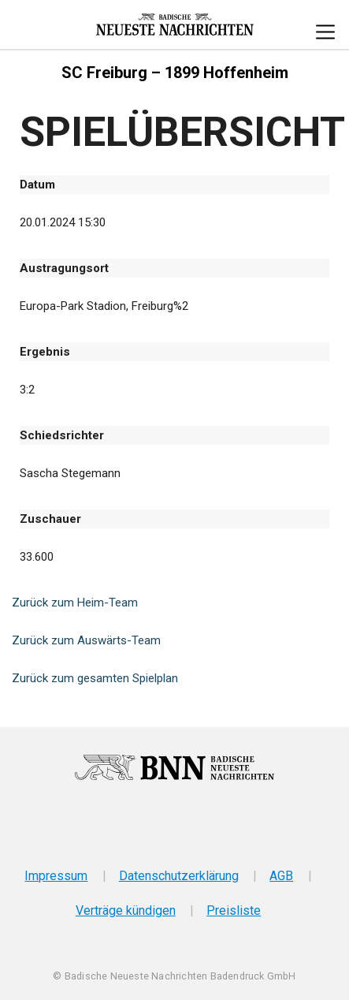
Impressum (55, 875)
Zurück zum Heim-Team (75, 602)
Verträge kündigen (126, 910)
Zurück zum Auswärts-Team (86, 640)
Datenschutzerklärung (179, 875)
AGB (281, 875)
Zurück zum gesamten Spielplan (95, 678)
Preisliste (233, 910)
